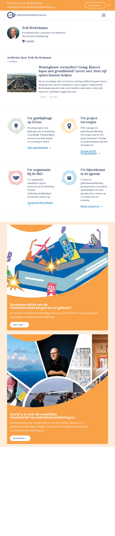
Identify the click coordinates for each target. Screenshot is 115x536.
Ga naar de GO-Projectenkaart (90, 152)
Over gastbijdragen (39, 147)
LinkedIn (29, 40)
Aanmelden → (20, 438)
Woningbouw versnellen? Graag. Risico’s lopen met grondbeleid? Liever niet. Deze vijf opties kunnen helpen (72, 71)
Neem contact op (91, 206)
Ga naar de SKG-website (40, 204)
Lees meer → (19, 324)
